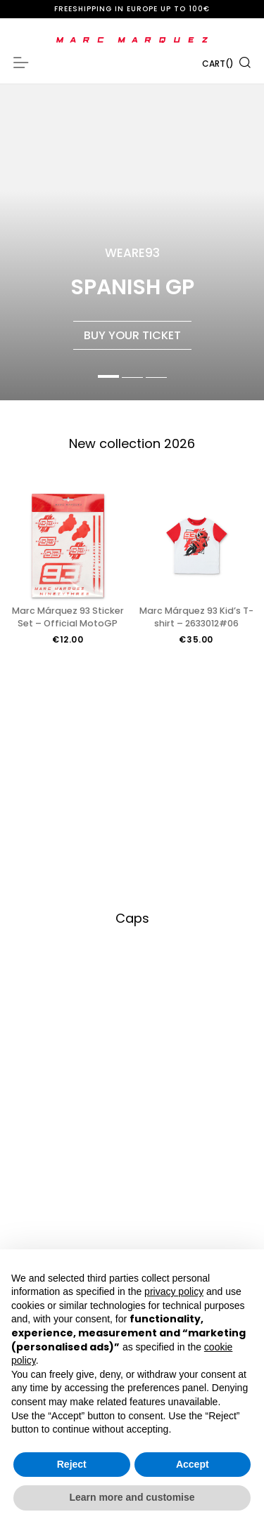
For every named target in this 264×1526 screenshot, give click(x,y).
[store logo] (132, 40)
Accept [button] (192, 1464)
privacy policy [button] (173, 1291)
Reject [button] (72, 1464)
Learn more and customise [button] (131, 1497)
